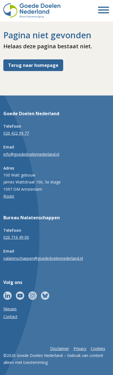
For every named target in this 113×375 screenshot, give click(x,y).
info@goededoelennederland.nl (31, 154)
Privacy (79, 348)
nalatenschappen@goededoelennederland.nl (43, 258)
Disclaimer (59, 348)
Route (8, 196)
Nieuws (10, 308)
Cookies (98, 348)
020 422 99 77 (16, 133)
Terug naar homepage (33, 65)
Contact (10, 316)
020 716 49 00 (16, 237)
